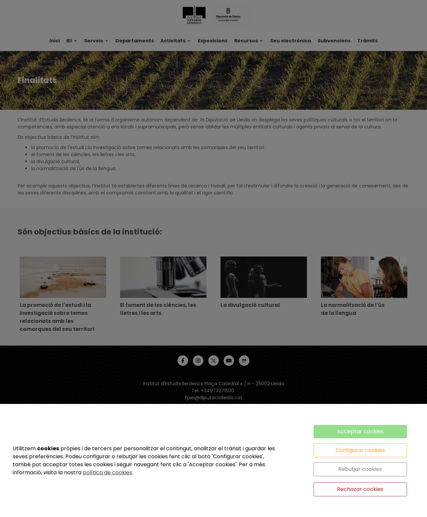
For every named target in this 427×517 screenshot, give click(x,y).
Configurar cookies (360, 450)
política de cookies (107, 472)
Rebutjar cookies (360, 469)
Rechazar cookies (360, 489)
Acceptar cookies (360, 431)
